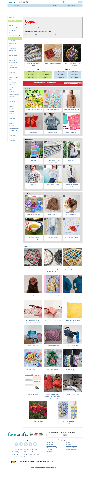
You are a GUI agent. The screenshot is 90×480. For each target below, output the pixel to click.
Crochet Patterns (31, 78)
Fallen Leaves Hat (52, 215)
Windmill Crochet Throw (72, 395)
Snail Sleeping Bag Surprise (33, 370)
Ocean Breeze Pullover (53, 185)
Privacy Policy (53, 85)
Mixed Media (12, 97)
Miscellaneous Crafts (14, 95)
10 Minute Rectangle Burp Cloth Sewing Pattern (53, 162)
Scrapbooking (12, 119)
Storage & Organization (14, 129)
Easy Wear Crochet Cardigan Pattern (71, 186)
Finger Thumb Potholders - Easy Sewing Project (34, 239)
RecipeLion (68, 445)
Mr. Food (68, 443)
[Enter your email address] (55, 436)
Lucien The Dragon (38, 422)
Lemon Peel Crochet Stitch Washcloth (73, 322)
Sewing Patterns (60, 75)
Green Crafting (12, 83)
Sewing (11, 124)
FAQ (36, 450)
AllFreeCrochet (49, 443)
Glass (10, 80)
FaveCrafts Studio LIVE (14, 36)
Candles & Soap (12, 42)
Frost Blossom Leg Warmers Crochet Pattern (72, 371)
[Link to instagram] (30, 445)
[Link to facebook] (16, 445)
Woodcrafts (12, 141)
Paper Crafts (12, 107)
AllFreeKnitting (49, 445)
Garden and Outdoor (13, 78)
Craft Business (12, 51)
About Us (16, 450)
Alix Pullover (34, 161)
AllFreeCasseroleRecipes (72, 450)
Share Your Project (13, 24)
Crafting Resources (13, 33)
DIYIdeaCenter (49, 450)
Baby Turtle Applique (52, 370)
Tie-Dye (11, 134)
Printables (11, 114)
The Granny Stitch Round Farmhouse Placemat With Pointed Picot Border (53, 270)
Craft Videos (12, 61)
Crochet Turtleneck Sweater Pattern (72, 297)
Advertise (23, 450)
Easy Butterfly (34, 133)
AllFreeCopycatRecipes (71, 447)
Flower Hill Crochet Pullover (71, 110)
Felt (10, 76)
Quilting (11, 117)
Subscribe (11, 18)
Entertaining (12, 73)
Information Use (59, 85)
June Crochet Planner (33, 395)
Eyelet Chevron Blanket (53, 346)
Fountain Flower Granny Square (53, 64)
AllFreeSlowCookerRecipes (72, 448)
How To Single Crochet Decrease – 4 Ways (52, 322)
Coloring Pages (12, 49)
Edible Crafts (12, 71)
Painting (11, 105)
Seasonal (11, 122)
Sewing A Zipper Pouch (72, 133)
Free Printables (61, 72)
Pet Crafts (11, 112)
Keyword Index (36, 453)
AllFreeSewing (49, 452)
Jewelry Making (12, 88)
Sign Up (79, 84)
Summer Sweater (34, 185)
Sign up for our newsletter (31, 35)
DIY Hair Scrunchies (71, 215)
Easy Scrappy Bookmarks (53, 110)
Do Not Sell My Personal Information (20, 453)
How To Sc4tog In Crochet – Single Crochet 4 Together (33, 322)
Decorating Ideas (13, 68)
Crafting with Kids (13, 63)
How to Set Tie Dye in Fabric (34, 215)
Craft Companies (13, 56)
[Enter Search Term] (69, 3)
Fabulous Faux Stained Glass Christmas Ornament (72, 65)
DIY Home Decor (45, 78)
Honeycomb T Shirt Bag (53, 296)
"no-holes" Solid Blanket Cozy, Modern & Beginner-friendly (72, 270)
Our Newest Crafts (13, 29)
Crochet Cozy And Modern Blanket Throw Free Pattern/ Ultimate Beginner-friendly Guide (52, 397)
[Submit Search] (80, 2)
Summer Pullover (52, 133)
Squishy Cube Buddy (33, 346)
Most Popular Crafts (13, 100)
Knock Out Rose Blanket (33, 269)
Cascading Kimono (53, 238)
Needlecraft (12, 102)
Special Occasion (13, 126)
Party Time (11, 109)
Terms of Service (21, 458)
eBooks (11, 26)
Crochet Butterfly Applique (71, 238)
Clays (10, 46)
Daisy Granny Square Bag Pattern (67, 423)
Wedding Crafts (12, 139)
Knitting (11, 90)
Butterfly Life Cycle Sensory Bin (34, 110)
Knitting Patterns (74, 78)
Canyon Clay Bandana (33, 296)
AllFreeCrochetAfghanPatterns (53, 448)
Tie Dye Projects (74, 72)
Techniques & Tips (13, 131)
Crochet (11, 66)
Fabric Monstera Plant (72, 346)
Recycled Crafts (12, 31)
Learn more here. (51, 462)
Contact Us (30, 450)
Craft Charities (12, 54)
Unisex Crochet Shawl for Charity (33, 65)
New (25, 247)
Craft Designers (12, 59)
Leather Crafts (12, 92)
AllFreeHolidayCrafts (51, 447)
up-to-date (39, 32)
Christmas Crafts (13, 44)
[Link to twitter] (21, 445)
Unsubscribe (31, 458)
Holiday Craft (12, 85)
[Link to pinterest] (26, 445)
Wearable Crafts (12, 136)
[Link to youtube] (35, 445)
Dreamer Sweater (71, 161)
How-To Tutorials (74, 75)
